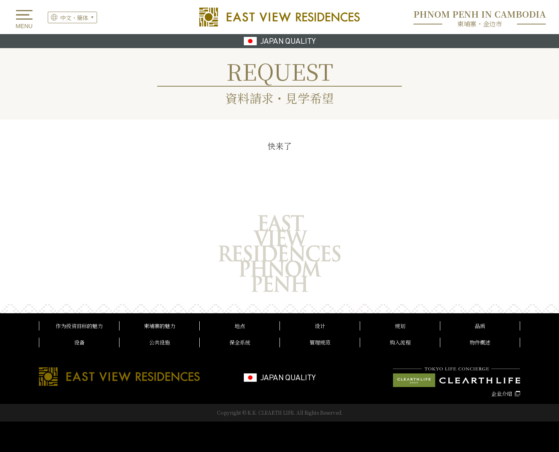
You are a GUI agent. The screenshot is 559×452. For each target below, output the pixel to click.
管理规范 (320, 342)
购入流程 (400, 342)
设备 (79, 342)
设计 (320, 326)
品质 (480, 326)
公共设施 (159, 342)
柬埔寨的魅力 (159, 326)
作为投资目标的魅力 (79, 326)
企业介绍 (501, 393)
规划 (400, 326)
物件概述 (480, 342)
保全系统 (239, 342)
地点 (240, 326)
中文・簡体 (74, 18)
